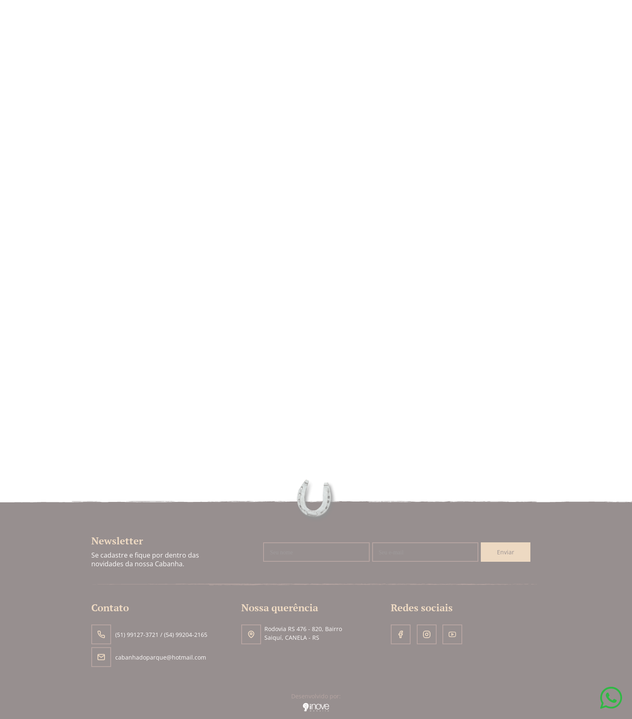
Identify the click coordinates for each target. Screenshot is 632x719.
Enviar (505, 552)
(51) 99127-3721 (125, 635)
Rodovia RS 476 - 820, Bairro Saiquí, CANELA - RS (291, 634)
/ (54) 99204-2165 (183, 635)
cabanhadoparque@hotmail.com (148, 657)
